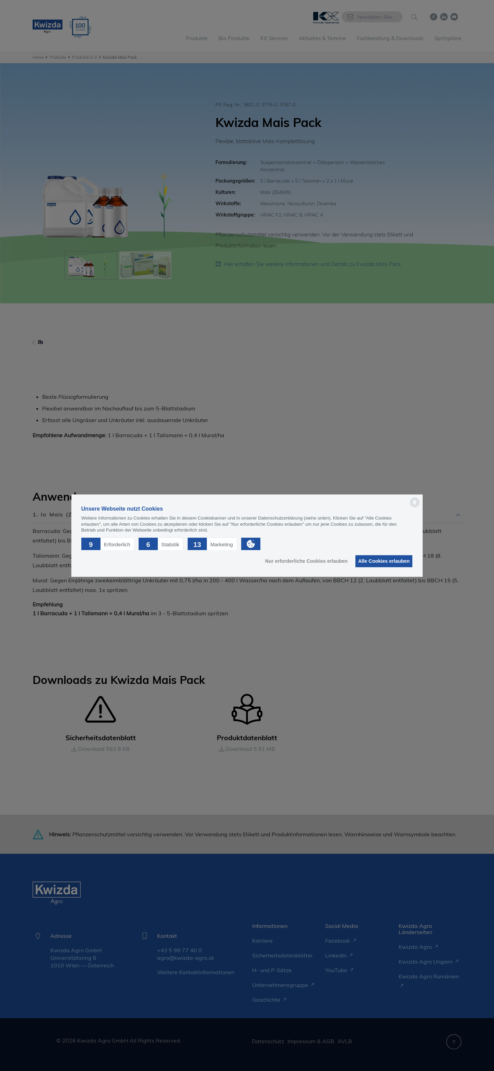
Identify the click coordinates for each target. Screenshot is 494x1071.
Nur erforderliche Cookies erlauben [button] (301, 561)
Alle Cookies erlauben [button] (382, 561)
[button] (107, 543)
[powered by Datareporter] (414, 507)
